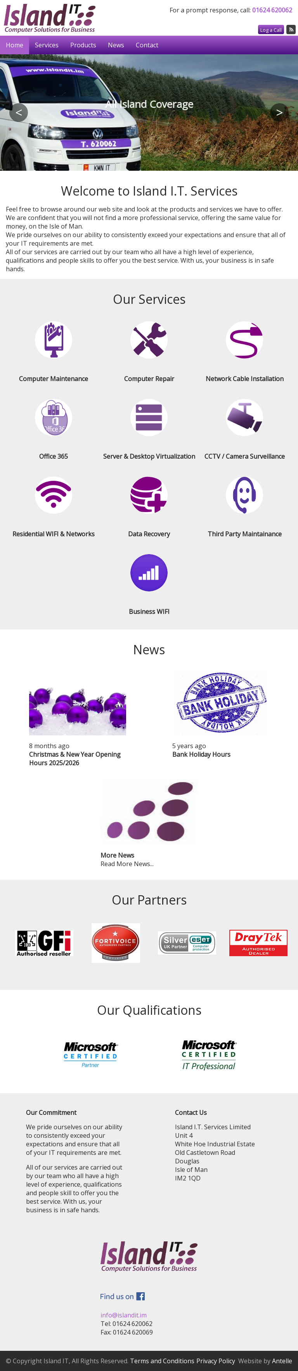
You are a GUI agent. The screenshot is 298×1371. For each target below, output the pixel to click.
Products (83, 45)
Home (14, 45)
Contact (147, 45)
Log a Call (271, 29)
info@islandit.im (123, 1315)
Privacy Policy (215, 1361)
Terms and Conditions (162, 1361)
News (116, 45)
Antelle (282, 1361)
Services (47, 45)
